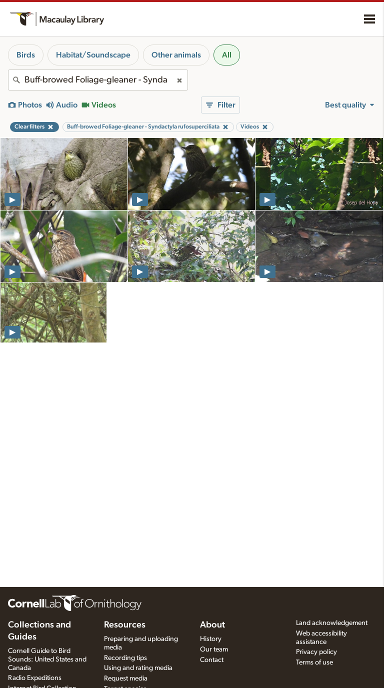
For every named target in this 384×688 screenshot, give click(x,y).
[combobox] (98, 80)
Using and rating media (138, 668)
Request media (126, 678)
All (227, 55)
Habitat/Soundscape (93, 55)
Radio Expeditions (35, 678)
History (211, 639)
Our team (214, 649)
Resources (125, 625)
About (212, 625)
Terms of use (314, 662)
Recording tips (125, 658)
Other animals (176, 55)
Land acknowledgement (332, 623)
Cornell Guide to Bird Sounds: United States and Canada (47, 660)
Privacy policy (316, 652)
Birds (25, 55)
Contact (212, 660)
